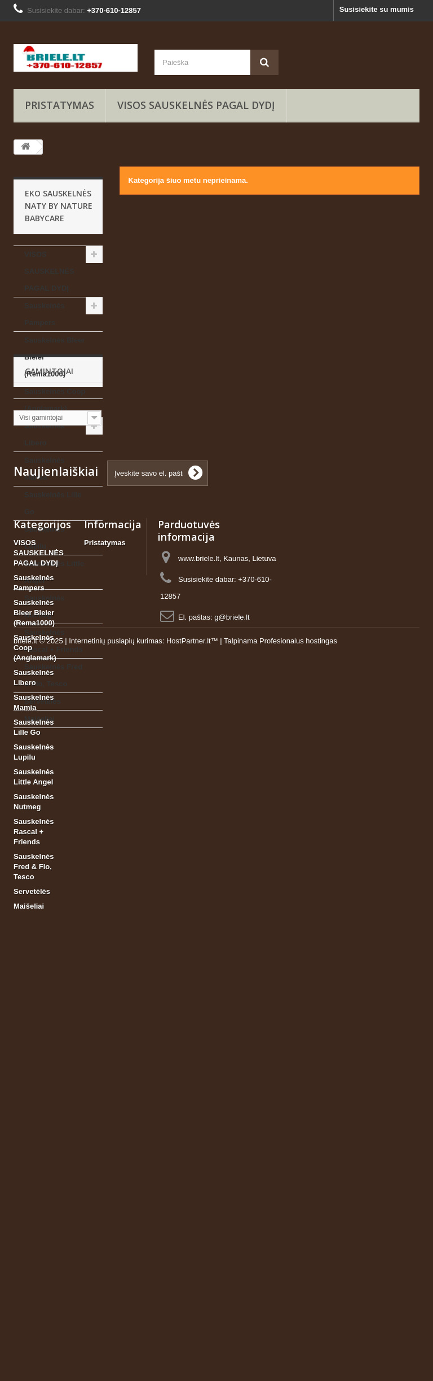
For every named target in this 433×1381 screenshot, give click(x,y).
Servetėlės (42, 701)
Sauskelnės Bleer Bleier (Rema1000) (54, 357)
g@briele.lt (231, 1020)
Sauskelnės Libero (44, 434)
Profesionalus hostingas (298, 1350)
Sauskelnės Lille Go (52, 503)
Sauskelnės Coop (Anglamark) (54, 400)
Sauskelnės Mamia (44, 468)
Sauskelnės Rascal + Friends (53, 641)
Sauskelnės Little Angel (54, 572)
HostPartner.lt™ (192, 1350)
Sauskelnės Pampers (44, 314)
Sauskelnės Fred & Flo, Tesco (53, 675)
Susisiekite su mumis (376, 9)
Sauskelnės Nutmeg (44, 606)
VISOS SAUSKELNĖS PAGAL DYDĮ (196, 105)
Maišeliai (39, 718)
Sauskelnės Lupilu (44, 537)
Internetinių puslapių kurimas (115, 1350)
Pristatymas (59, 105)
